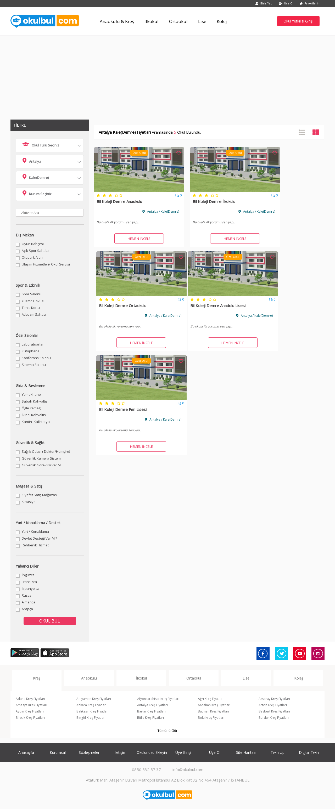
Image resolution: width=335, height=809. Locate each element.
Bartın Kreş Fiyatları (151, 711)
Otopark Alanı (32, 257)
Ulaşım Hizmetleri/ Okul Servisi (46, 264)
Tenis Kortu (31, 307)
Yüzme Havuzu (34, 300)
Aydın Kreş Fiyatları (30, 711)
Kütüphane (31, 351)
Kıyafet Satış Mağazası (40, 495)
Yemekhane (31, 394)
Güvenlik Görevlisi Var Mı (42, 465)
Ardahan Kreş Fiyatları (214, 705)
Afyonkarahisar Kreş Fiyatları (158, 699)
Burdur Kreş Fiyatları (274, 717)
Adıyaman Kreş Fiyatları (93, 699)
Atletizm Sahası (34, 314)
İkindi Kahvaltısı (34, 414)
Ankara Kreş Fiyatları (91, 705)
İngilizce (28, 575)
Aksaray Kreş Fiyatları (274, 699)
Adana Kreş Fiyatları (30, 699)
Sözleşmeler (89, 752)
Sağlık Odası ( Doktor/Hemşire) (46, 451)
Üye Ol (286, 3)
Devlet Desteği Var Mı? (39, 538)
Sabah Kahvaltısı (35, 401)
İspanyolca (30, 588)
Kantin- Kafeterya (36, 421)
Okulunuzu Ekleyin (152, 752)
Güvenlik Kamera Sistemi (42, 458)
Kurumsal (58, 752)
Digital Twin (309, 752)
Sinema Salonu (34, 364)
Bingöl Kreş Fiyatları (90, 717)
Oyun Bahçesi (33, 243)
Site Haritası (246, 752)
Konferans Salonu (36, 357)
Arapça (27, 609)
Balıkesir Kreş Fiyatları (92, 711)
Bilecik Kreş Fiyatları (30, 717)
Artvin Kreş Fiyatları (273, 705)
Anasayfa (26, 752)
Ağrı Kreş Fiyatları (211, 699)
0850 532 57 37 (146, 769)
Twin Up (277, 752)
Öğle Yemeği (31, 408)
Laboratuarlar (33, 344)
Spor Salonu (31, 294)
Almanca (28, 602)
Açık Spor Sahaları (36, 250)
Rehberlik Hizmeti (35, 545)
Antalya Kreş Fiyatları (152, 705)
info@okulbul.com (187, 769)
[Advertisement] (167, 75)
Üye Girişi (183, 752)
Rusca (26, 595)
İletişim (120, 752)
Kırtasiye (29, 501)
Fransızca (29, 581)
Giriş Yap (263, 3)
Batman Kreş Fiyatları (213, 711)
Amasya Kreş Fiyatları (31, 705)
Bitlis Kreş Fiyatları (150, 717)
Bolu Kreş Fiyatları (211, 717)
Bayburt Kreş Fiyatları (274, 711)
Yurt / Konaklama (35, 531)
